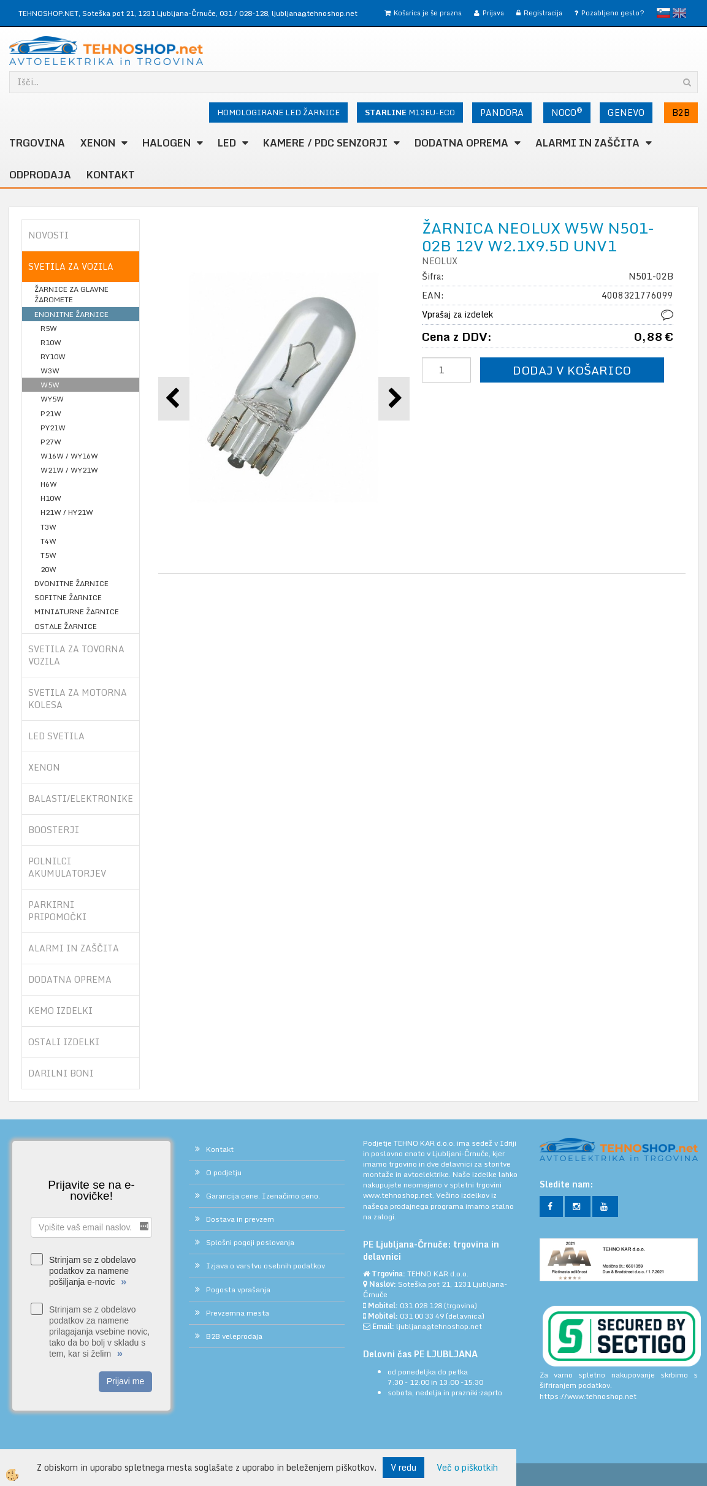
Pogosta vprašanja (238, 1289)
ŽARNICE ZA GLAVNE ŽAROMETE (71, 294)
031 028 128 (421, 1305)
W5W (49, 385)
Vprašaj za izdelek (457, 314)
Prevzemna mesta (237, 1313)
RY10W (53, 356)
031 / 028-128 (244, 13)
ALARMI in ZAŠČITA (587, 143)
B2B (681, 112)
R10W (50, 342)
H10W (50, 498)
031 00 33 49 (422, 1316)
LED (227, 143)
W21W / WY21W (69, 470)
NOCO (567, 112)
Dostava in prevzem (240, 1219)
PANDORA (502, 112)
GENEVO (626, 112)
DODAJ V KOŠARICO (572, 369)
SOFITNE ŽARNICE (68, 597)
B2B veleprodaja (234, 1336)
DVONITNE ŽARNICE (71, 583)
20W (48, 569)
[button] (394, 399)
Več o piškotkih (467, 1467)
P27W (50, 442)
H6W (48, 484)
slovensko (663, 13)
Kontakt (110, 175)
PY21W (53, 427)
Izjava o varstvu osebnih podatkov (265, 1265)
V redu (403, 1467)
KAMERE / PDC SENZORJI (325, 143)
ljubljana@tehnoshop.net (314, 13)
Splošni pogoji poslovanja (250, 1242)
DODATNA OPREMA (461, 143)
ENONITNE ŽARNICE (71, 314)
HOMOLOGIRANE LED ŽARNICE (278, 112)
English (679, 13)
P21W (50, 413)
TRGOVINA (37, 143)
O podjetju (224, 1172)
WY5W (52, 399)
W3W (49, 370)
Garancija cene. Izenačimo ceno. (263, 1196)
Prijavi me (125, 1381)
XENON (97, 143)
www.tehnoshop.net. (399, 1195)
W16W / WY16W (69, 456)
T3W (48, 527)
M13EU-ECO (410, 112)
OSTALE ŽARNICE (65, 626)
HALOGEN (166, 143)
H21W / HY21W (66, 512)
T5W (48, 555)
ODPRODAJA (40, 175)
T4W (48, 541)
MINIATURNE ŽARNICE (76, 611)
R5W (48, 328)
